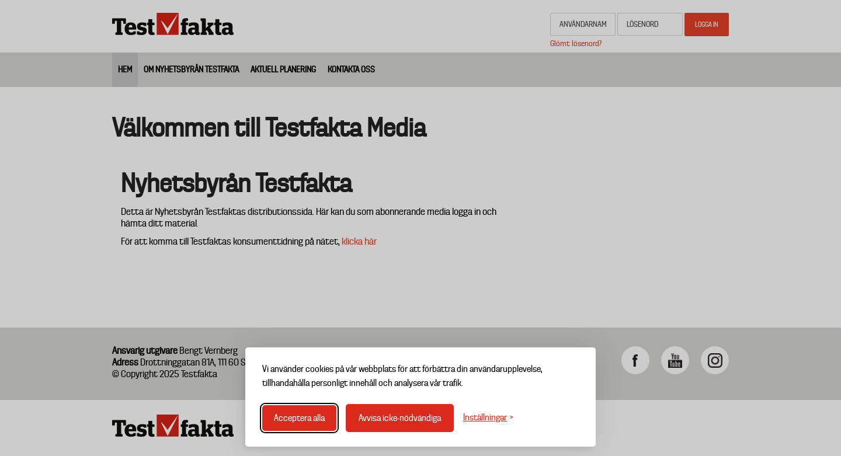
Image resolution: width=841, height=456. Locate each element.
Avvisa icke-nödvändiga (400, 418)
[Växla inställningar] (488, 417)
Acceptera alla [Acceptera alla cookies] (299, 418)
